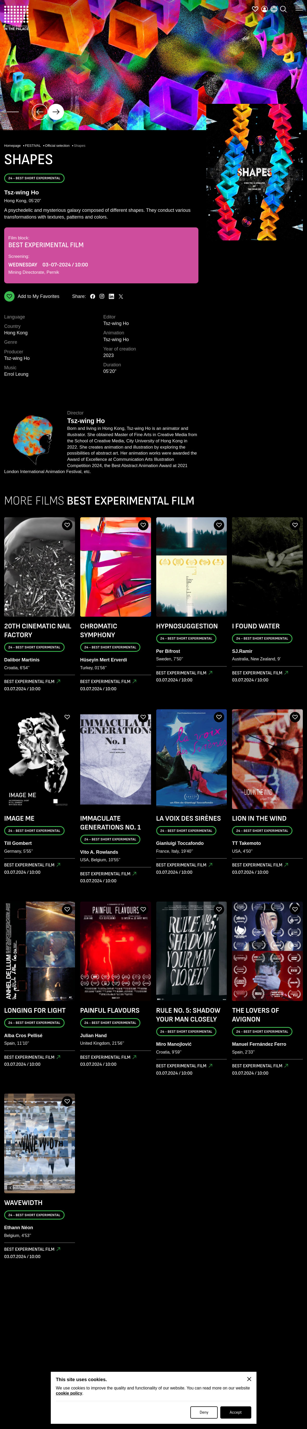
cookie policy (69, 1393)
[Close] (249, 1379)
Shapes (79, 146)
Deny (204, 1412)
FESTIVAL (33, 146)
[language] (274, 9)
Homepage (13, 146)
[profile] (264, 9)
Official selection (58, 146)
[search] (283, 9)
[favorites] (255, 9)
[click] (40, 112)
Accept (236, 1412)
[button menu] (299, 7)
